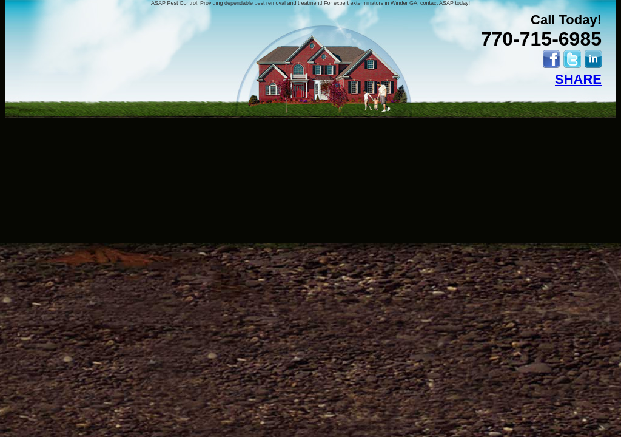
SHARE (578, 79)
